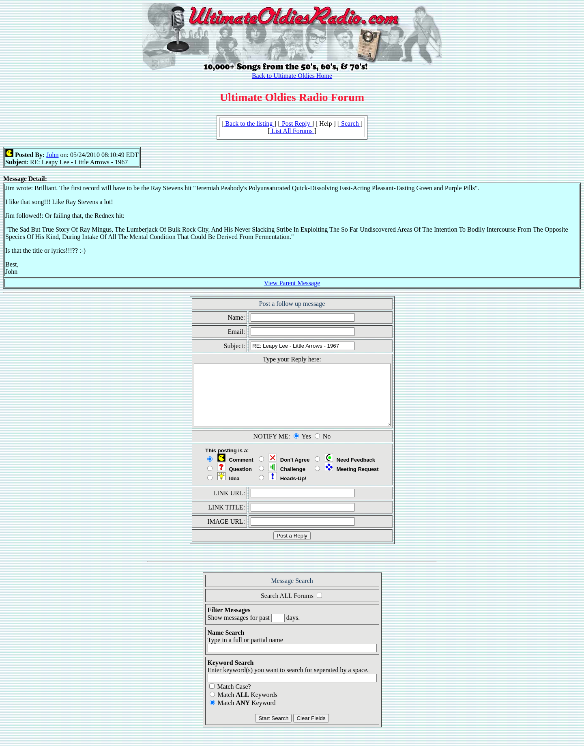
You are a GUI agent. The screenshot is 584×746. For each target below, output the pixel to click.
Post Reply (296, 123)
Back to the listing (248, 123)
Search (350, 123)
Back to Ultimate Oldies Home (292, 75)
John (52, 154)
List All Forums (292, 130)
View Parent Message (292, 282)
